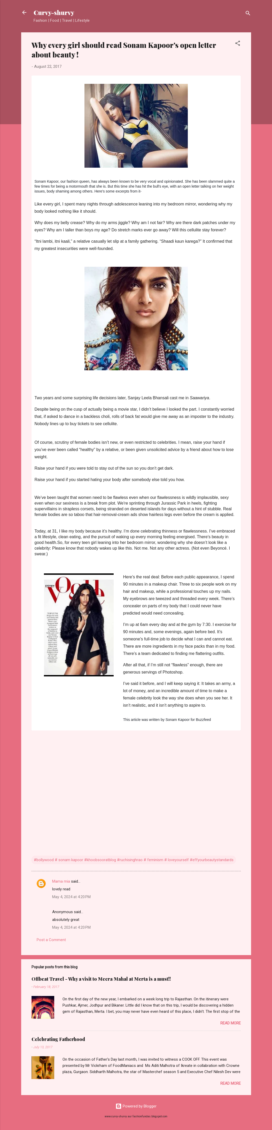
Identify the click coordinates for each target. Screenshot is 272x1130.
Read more (230, 1023)
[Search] (248, 14)
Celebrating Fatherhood (58, 1039)
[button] (238, 44)
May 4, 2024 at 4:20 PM (71, 897)
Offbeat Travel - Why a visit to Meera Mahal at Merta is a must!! (101, 979)
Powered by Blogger (136, 1106)
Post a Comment (51, 939)
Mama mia (61, 881)
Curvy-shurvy (54, 12)
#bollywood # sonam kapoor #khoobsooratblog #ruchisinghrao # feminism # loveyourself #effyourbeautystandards (134, 860)
